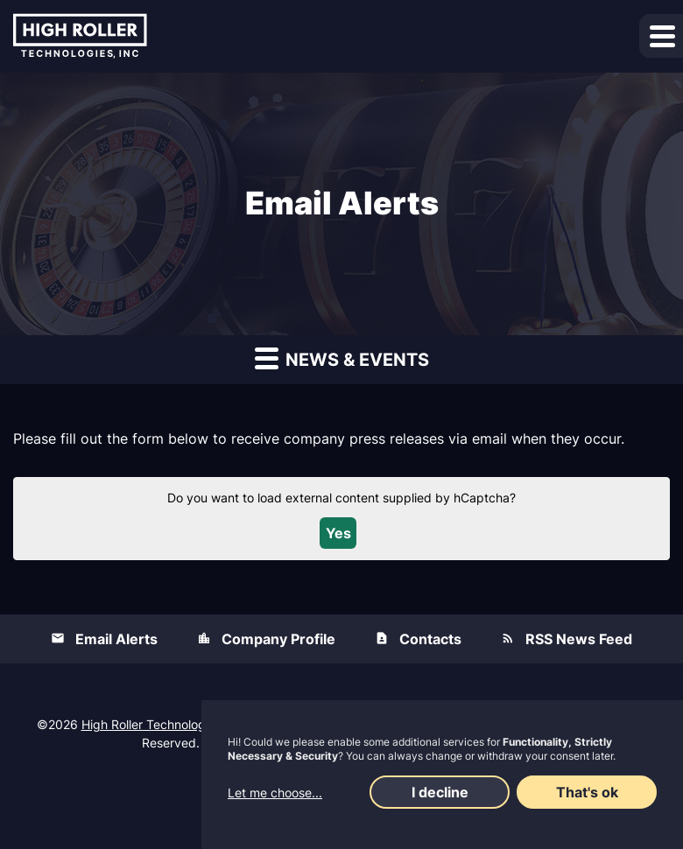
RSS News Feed (578, 639)
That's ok (587, 792)
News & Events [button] (342, 357)
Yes (338, 533)
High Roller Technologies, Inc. (165, 724)
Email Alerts (116, 639)
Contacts (430, 639)
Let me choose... (275, 792)
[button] (661, 36)
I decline (440, 792)
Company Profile (278, 639)
